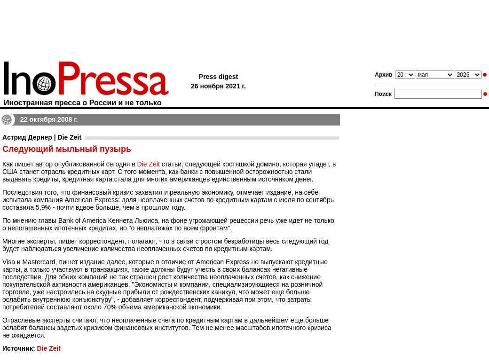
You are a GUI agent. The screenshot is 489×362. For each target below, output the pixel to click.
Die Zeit (148, 164)
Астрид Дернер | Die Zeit (41, 137)
